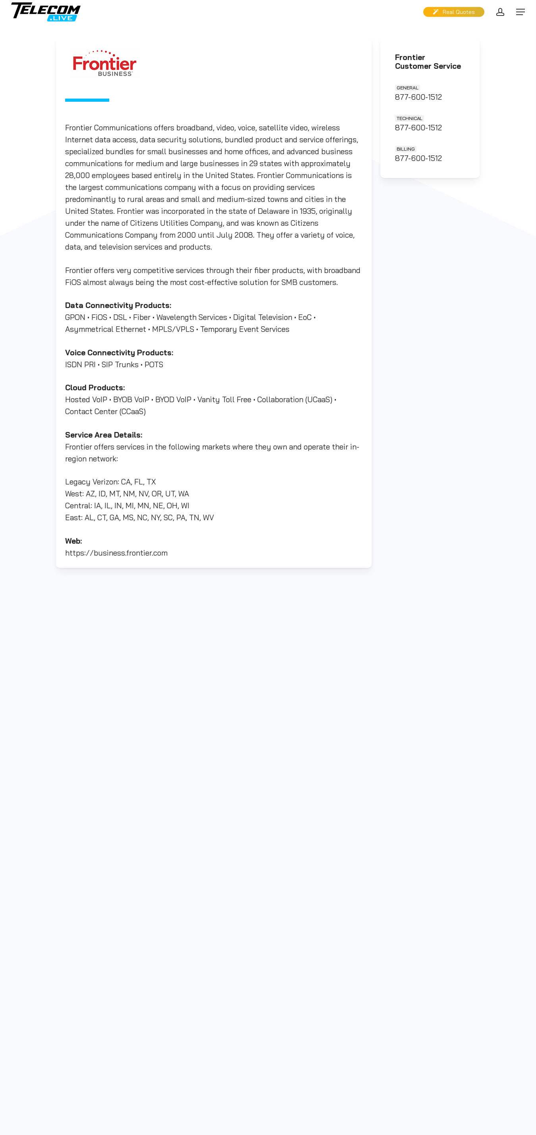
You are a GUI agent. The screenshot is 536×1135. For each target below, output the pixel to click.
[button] (520, 12)
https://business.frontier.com (117, 549)
